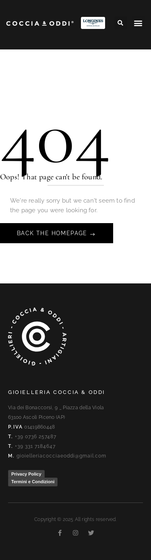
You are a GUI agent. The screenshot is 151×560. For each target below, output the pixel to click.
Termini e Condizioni (32, 481)
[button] (120, 22)
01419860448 (39, 427)
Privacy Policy (26, 474)
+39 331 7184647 (35, 446)
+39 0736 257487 (35, 436)
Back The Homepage (53, 233)
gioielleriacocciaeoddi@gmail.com (61, 456)
